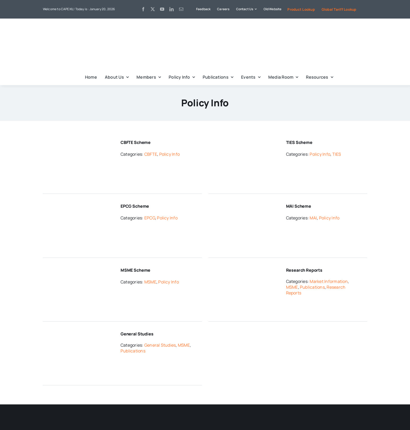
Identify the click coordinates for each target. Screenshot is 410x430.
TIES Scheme (299, 142)
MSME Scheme (135, 270)
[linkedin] (171, 9)
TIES (336, 154)
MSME (150, 282)
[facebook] (143, 9)
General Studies (137, 334)
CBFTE (150, 154)
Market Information (329, 281)
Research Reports (304, 270)
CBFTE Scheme (136, 142)
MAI (313, 218)
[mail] (181, 9)
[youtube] (162, 9)
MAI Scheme (298, 206)
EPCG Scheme (135, 206)
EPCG (149, 218)
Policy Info (169, 154)
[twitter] (153, 9)
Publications (312, 287)
